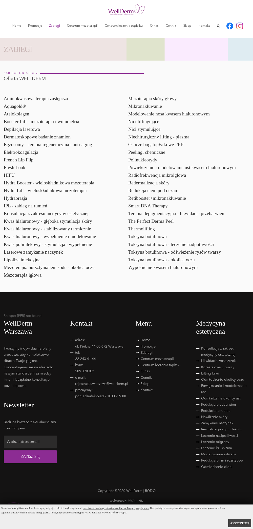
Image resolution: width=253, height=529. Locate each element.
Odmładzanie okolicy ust (220, 398)
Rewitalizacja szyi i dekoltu (222, 429)
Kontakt (204, 25)
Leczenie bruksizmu (216, 448)
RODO (150, 491)
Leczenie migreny (215, 442)
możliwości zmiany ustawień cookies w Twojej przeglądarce (116, 508)
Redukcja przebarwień (218, 404)
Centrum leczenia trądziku (124, 25)
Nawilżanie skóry (214, 417)
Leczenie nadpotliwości (219, 436)
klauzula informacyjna (114, 512)
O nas (154, 25)
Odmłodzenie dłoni (216, 467)
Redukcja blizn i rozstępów (222, 460)
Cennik (171, 25)
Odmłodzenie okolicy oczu (222, 379)
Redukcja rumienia (215, 411)
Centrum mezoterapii (82, 25)
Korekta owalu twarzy (217, 367)
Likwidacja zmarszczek (218, 361)
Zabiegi (54, 25)
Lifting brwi (210, 373)
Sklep (187, 25)
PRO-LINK (135, 501)
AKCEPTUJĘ (240, 523)
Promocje (35, 25)
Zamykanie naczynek (217, 423)
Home (16, 25)
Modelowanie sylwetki (218, 454)
